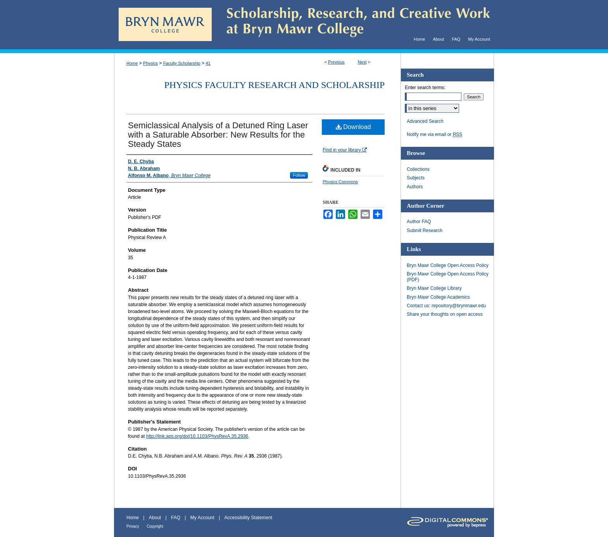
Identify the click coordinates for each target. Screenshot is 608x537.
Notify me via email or (434, 134)
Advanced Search (425, 121)
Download (353, 127)
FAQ (175, 517)
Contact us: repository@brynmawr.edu (446, 305)
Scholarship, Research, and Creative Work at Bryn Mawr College (353, 24)
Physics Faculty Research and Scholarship (274, 85)
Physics (150, 63)
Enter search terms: (425, 87)
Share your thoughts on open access (444, 314)
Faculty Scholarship (181, 63)
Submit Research (424, 230)
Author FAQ (419, 221)
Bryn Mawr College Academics (438, 297)
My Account (202, 517)
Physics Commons (340, 181)
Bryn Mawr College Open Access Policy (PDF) (448, 276)
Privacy (132, 526)
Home (132, 63)
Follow (299, 175)
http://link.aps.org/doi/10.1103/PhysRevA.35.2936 (197, 436)
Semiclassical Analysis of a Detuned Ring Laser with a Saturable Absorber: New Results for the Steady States (218, 134)
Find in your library (345, 150)
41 (208, 63)
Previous (336, 62)
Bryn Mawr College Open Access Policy (448, 265)
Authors (415, 186)
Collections (418, 169)
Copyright (155, 526)
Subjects (416, 178)
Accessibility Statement (248, 517)
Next (362, 62)
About (155, 517)
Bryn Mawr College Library (434, 288)
